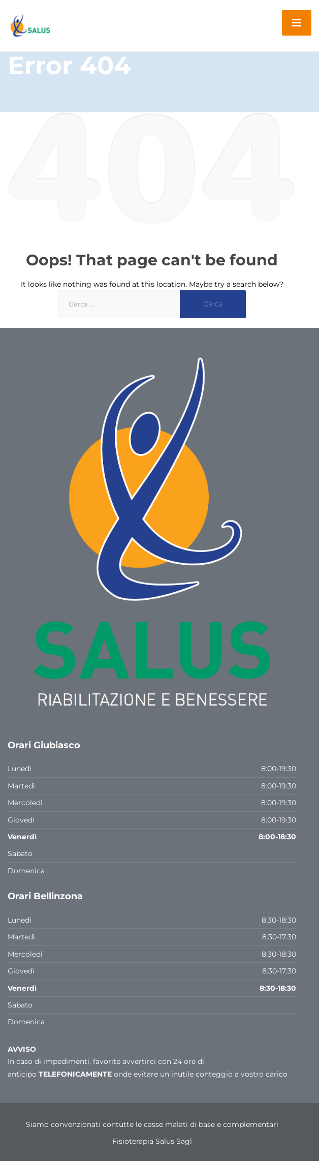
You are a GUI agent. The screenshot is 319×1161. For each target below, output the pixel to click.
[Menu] (296, 23)
